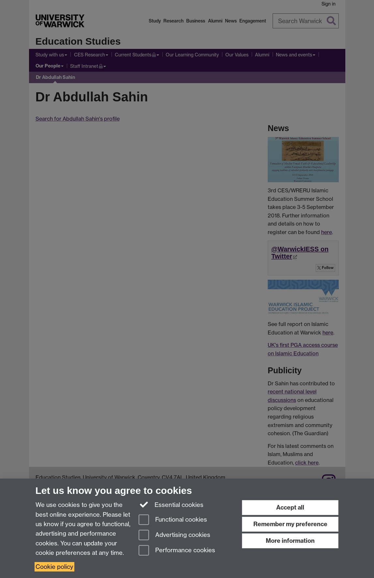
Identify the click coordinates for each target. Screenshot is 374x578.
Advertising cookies (174, 535)
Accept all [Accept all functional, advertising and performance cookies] (290, 507)
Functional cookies (173, 520)
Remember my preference (290, 524)
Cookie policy (54, 567)
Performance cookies (177, 551)
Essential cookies (171, 504)
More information (290, 540)
